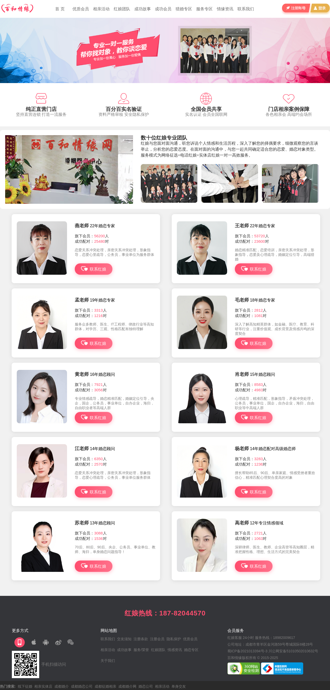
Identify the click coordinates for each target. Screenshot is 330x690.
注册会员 (157, 639)
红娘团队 (122, 9)
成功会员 (163, 9)
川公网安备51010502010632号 (293, 651)
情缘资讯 (225, 9)
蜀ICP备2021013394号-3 (247, 651)
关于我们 (108, 661)
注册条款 (141, 639)
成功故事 (142, 9)
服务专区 (204, 9)
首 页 (59, 9)
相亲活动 (101, 9)
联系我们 (245, 9)
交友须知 (124, 639)
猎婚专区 (184, 9)
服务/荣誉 (141, 650)
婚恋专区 (191, 650)
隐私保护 (174, 639)
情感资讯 (175, 650)
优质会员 (80, 9)
